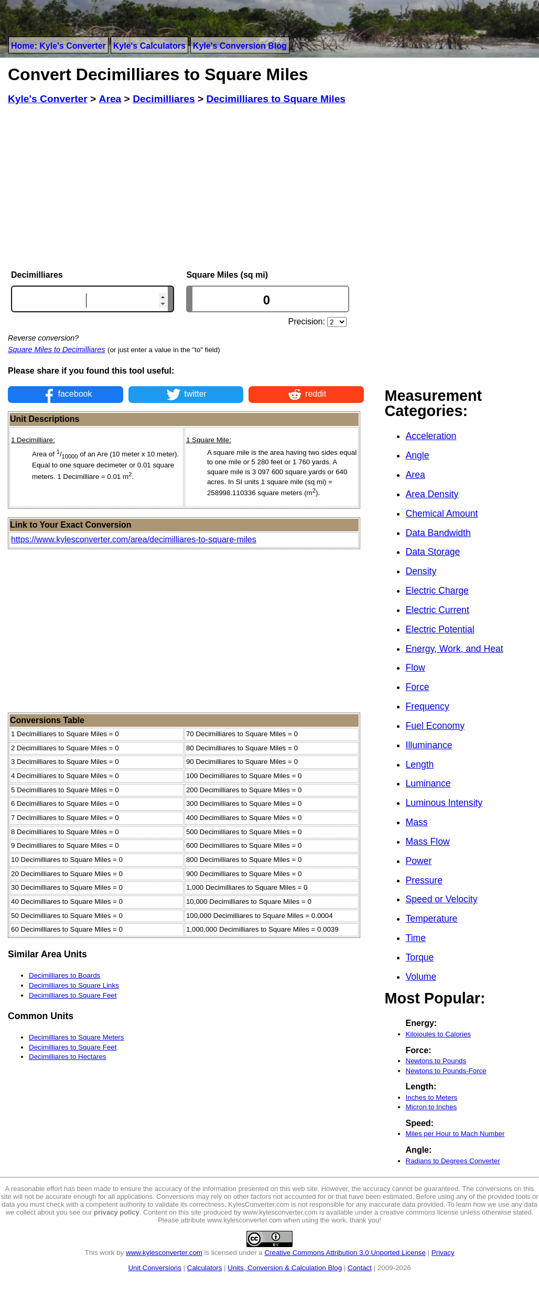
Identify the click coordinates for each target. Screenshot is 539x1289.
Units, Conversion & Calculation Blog (285, 1268)
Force (417, 687)
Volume (421, 976)
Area (415, 474)
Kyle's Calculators (149, 45)
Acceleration (431, 436)
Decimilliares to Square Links (74, 985)
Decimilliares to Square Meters (76, 1037)
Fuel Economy (435, 725)
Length (420, 764)
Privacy (443, 1253)
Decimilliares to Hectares (67, 1057)
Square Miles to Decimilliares (56, 349)
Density (421, 571)
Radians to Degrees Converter (453, 1161)
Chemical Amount (442, 513)
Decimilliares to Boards (64, 975)
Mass (417, 822)
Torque (420, 957)
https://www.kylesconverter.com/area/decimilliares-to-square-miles (133, 539)
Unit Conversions (154, 1268)
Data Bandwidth (438, 533)
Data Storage (433, 552)
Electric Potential (440, 629)
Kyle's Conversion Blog (240, 45)
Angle (417, 455)
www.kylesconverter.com (164, 1253)
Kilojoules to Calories (438, 1034)
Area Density (432, 494)
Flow (415, 667)
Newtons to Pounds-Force (446, 1071)
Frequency (427, 706)
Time (416, 938)
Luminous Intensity (444, 803)
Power (419, 861)
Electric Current (437, 610)
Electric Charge (437, 590)
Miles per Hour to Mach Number (455, 1134)
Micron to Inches (431, 1107)
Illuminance (429, 745)
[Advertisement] (186, 187)
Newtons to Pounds (436, 1061)
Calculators (204, 1268)
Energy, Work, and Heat (454, 648)
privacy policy (116, 1212)
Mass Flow (428, 841)
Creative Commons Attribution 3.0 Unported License (344, 1253)
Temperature (432, 918)
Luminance (428, 783)
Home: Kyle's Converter (58, 45)
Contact (360, 1268)
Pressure (424, 880)
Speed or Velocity (442, 899)
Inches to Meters (432, 1097)
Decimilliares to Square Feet (72, 995)
